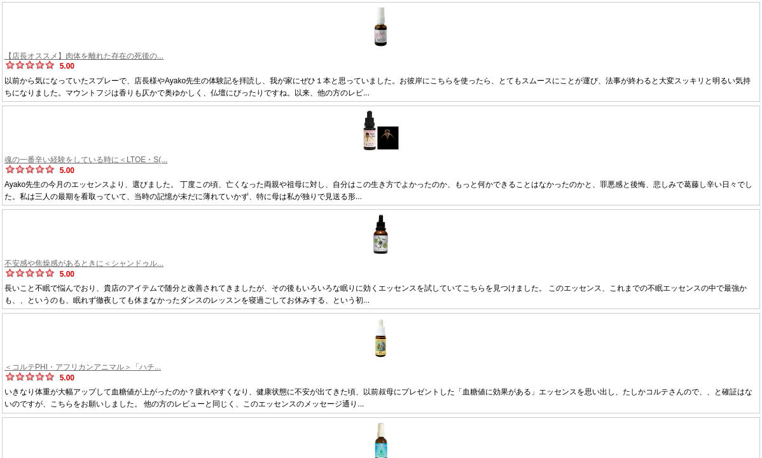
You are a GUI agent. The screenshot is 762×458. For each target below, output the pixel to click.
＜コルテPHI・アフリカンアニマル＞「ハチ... (82, 367)
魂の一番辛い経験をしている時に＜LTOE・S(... (85, 159)
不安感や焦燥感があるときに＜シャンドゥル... (83, 263)
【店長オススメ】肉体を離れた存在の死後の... (83, 56)
